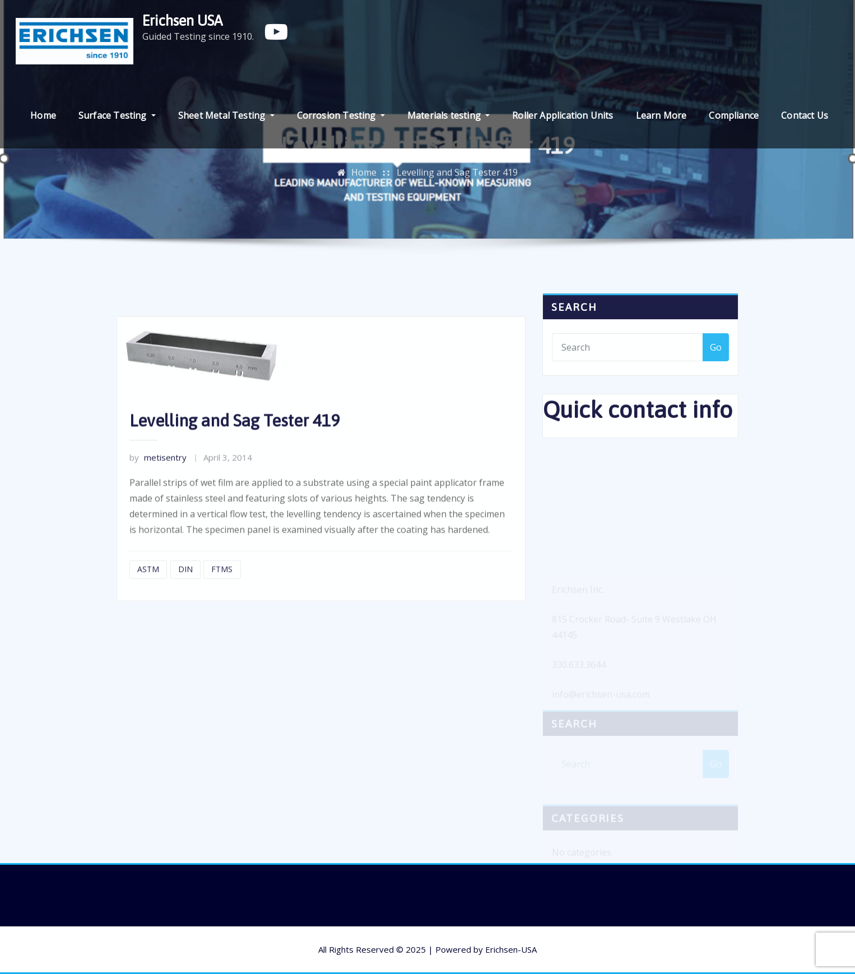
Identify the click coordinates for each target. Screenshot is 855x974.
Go (716, 354)
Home (43, 115)
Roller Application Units (562, 115)
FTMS (222, 593)
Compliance (734, 115)
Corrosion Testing (341, 115)
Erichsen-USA (511, 949)
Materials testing (448, 115)
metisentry (158, 481)
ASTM (148, 593)
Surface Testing (117, 115)
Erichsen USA (182, 20)
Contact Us (804, 115)
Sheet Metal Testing (226, 115)
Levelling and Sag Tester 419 (457, 176)
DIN (185, 593)
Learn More (661, 115)
